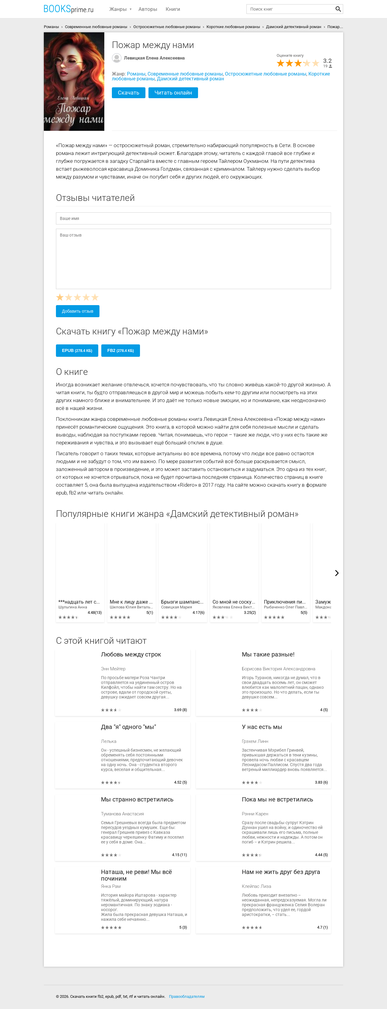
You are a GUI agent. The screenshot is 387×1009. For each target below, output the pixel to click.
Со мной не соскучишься (234, 604)
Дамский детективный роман (190, 79)
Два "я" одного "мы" (128, 727)
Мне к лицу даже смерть (131, 604)
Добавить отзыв (77, 311)
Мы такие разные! (268, 654)
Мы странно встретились (137, 799)
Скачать (128, 92)
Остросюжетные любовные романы (265, 74)
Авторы (147, 9)
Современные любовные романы (185, 74)
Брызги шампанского (183, 604)
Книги (173, 9)
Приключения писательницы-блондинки (285, 604)
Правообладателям (187, 996)
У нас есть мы (262, 727)
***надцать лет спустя (80, 604)
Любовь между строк (131, 654)
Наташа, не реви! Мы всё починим (136, 875)
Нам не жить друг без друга (281, 872)
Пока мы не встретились (277, 799)
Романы (136, 74)
